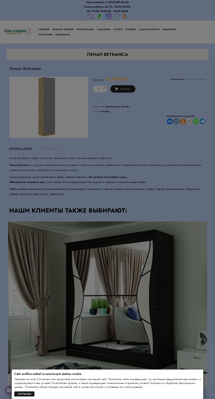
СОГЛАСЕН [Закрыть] (24, 394)
